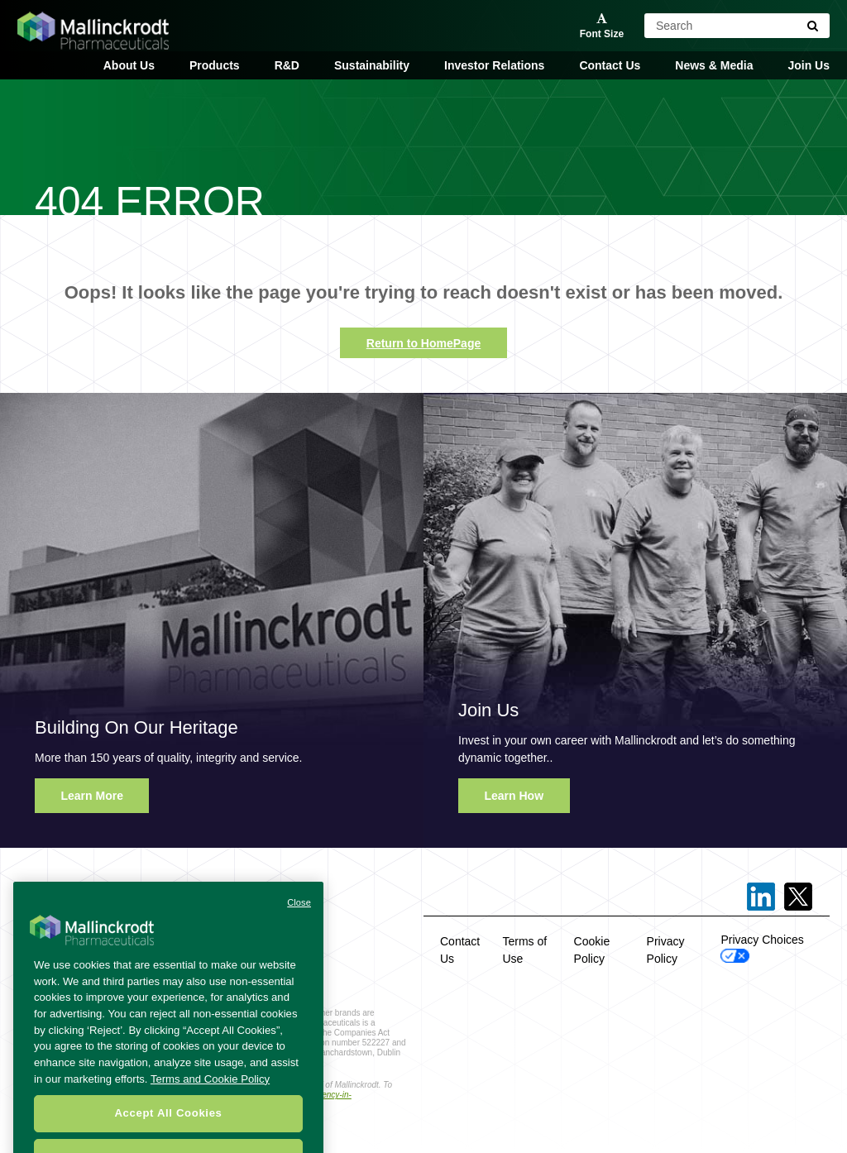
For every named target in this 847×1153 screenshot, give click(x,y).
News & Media (714, 65)
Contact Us (609, 65)
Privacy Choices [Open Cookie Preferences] (761, 948)
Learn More (92, 795)
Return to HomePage (423, 343)
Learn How (514, 795)
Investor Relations (494, 65)
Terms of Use (525, 950)
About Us (129, 65)
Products (214, 65)
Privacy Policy (666, 950)
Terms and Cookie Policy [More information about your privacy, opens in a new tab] (210, 1090)
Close (299, 913)
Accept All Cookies (168, 1124)
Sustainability (371, 65)
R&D (287, 65)
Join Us (808, 65)
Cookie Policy (592, 950)
